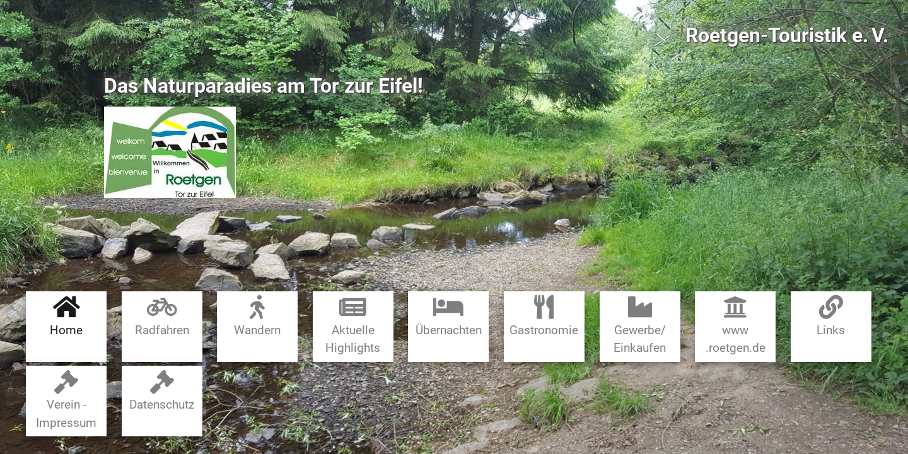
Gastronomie (543, 316)
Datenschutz (161, 391)
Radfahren (162, 316)
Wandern (257, 316)
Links (831, 316)
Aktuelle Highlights (352, 325)
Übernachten (449, 316)
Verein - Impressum (66, 400)
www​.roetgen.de (735, 325)
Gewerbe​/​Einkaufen (640, 325)
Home (66, 316)
